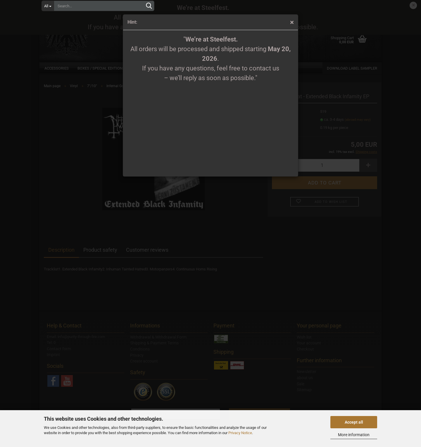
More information (354, 434)
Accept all (354, 422)
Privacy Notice (240, 433)
